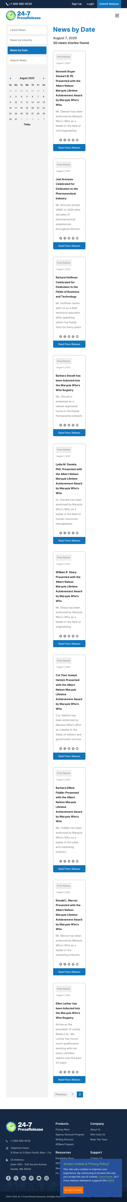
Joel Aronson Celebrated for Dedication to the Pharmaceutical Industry (67, 189)
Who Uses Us (97, 1135)
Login (90, 4)
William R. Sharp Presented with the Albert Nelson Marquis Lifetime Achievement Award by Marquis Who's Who (69, 586)
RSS (58, 1163)
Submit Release (109, 4)
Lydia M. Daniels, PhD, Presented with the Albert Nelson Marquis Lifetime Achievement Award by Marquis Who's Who (69, 479)
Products (62, 1123)
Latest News (18, 30)
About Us (95, 1130)
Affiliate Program (65, 1144)
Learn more (105, 1176)
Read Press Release (69, 148)
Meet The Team (98, 1140)
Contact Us (96, 1158)
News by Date (19, 50)
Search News (18, 60)
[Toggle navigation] (117, 15)
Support (96, 1152)
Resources (63, 1152)
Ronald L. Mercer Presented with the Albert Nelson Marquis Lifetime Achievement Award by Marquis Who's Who (69, 915)
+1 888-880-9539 (19, 4)
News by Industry (21, 40)
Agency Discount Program (70, 1135)
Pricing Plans (63, 1130)
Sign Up (77, 4)
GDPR (110, 1180)
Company (97, 1123)
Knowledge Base (65, 1158)
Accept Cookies (73, 1190)
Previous (60, 1094)
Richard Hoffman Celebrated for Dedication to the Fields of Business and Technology (67, 287)
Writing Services (64, 1140)
